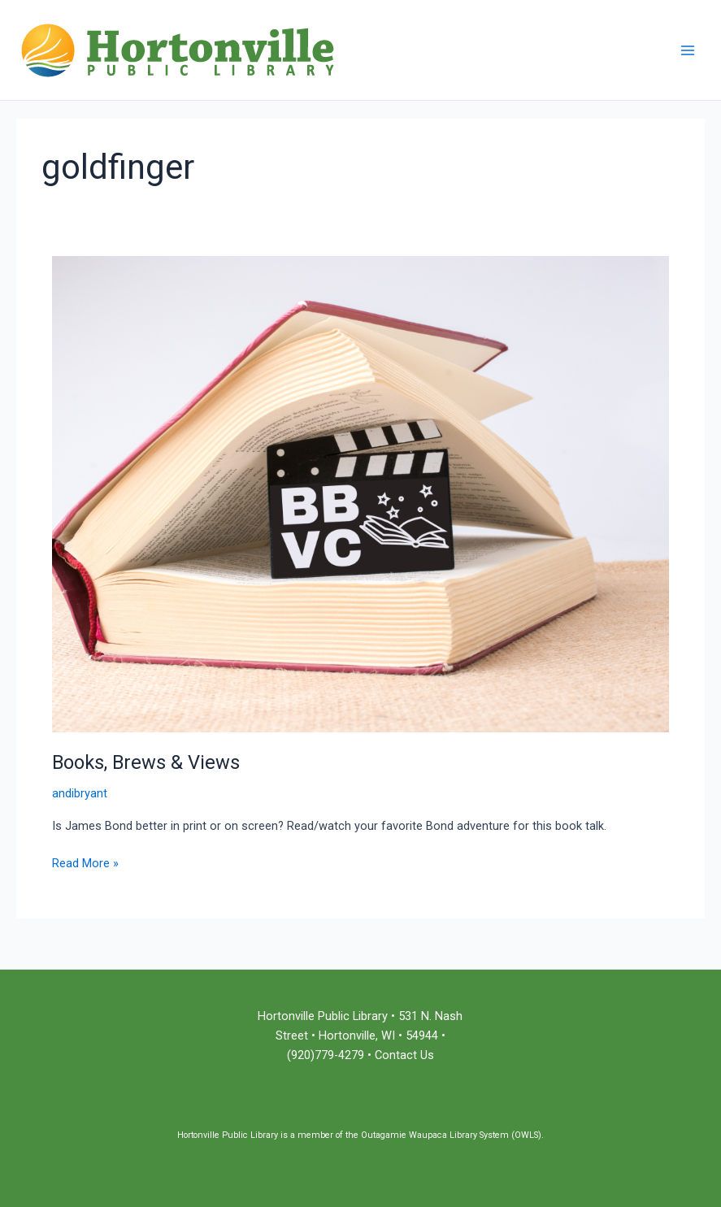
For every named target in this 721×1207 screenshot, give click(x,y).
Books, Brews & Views (146, 762)
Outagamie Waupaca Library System (435, 1135)
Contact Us (404, 1055)
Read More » (85, 862)
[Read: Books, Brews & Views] (360, 493)
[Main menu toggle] (688, 50)
